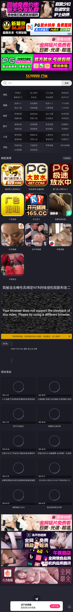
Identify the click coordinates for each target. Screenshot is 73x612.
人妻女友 (49, 135)
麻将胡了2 (18, 97)
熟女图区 (49, 128)
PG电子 (18, 93)
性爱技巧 (65, 139)
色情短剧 (33, 150)
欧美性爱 (65, 114)
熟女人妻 (18, 107)
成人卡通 (49, 114)
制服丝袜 (18, 118)
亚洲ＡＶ (18, 103)
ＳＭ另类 (65, 107)
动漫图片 (65, 124)
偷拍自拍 (33, 114)
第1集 (5, 343)
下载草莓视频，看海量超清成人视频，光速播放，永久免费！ (41, 336)
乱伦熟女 (49, 118)
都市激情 (18, 135)
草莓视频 (49, 145)
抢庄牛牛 (65, 97)
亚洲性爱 (18, 114)
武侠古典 (65, 135)
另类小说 (33, 139)
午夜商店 (33, 145)
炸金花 (34, 97)
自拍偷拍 (33, 103)
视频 (5, 105)
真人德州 (33, 93)
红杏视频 (18, 150)
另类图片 (65, 128)
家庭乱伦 (33, 135)
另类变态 (65, 118)
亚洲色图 (33, 124)
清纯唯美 (33, 128)
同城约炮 (18, 145)
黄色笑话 (49, 139)
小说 (5, 136)
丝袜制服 (33, 107)
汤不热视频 (65, 145)
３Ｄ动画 (65, 103)
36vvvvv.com (36, 76)
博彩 (5, 94)
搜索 (67, 83)
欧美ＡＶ (49, 103)
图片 (5, 126)
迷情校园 (18, 139)
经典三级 (33, 118)
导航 (5, 147)
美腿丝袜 (18, 128)
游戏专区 (65, 93)
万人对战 (49, 93)
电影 (5, 115)
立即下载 (55, 606)
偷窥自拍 (18, 124)
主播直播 (49, 107)
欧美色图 (49, 124)
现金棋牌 (49, 97)
